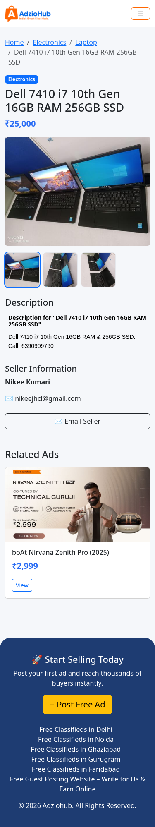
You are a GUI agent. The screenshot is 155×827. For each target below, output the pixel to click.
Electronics (49, 42)
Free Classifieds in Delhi (75, 729)
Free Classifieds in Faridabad (76, 769)
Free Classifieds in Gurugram (75, 759)
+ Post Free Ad (77, 704)
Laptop (86, 42)
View (22, 585)
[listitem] (22, 269)
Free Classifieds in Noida (76, 739)
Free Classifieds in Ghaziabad (76, 749)
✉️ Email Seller (77, 421)
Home (14, 42)
